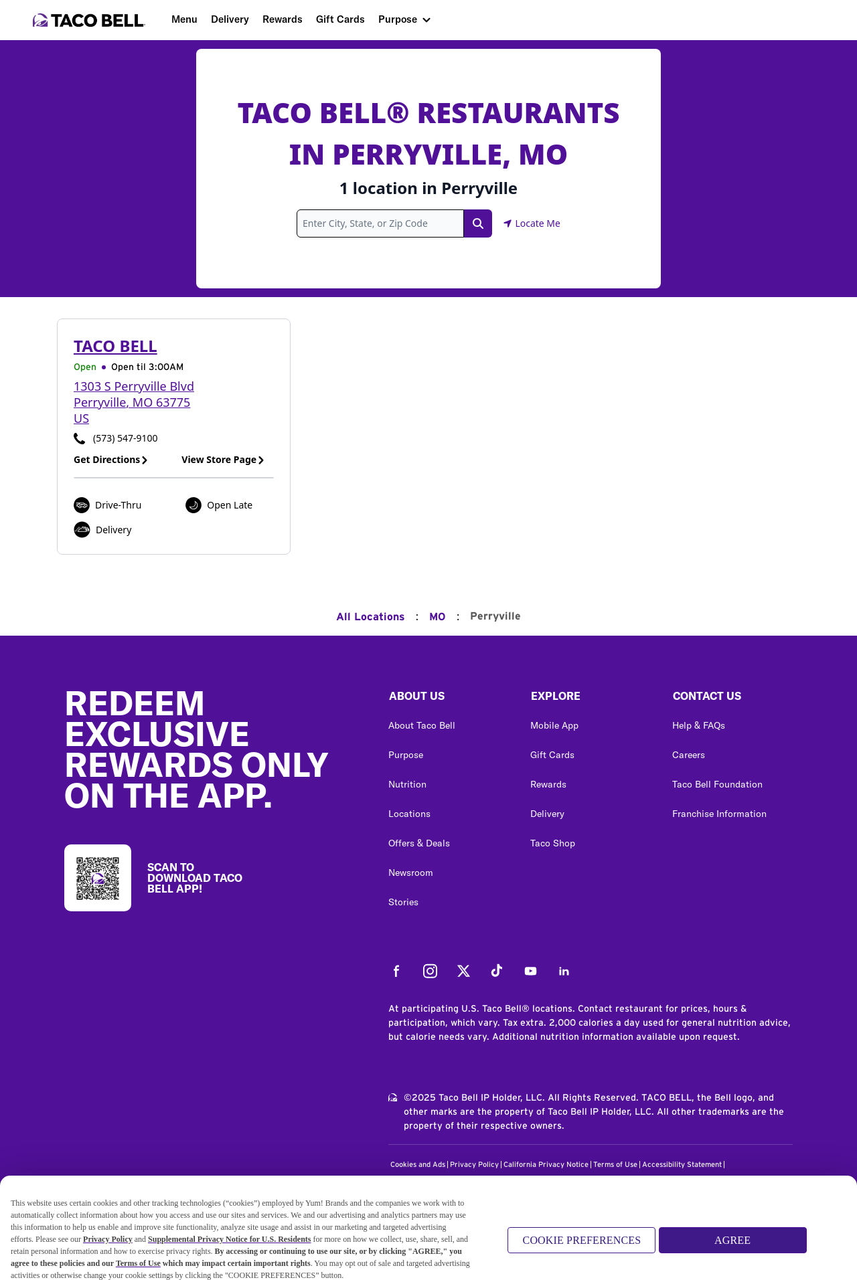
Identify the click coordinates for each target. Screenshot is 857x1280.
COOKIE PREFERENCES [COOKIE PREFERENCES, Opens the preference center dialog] (582, 1245)
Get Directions (111, 459)
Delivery (230, 19)
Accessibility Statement (682, 1164)
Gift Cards (340, 19)
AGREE (732, 1245)
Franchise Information (719, 814)
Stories (403, 902)
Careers (688, 755)
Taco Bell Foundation (717, 784)
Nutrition (407, 784)
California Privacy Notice (546, 1164)
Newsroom (410, 872)
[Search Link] (478, 223)
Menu (184, 19)
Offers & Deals (419, 843)
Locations (409, 814)
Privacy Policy (474, 1164)
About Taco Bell (421, 725)
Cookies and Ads (417, 1164)
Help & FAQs (698, 725)
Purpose (397, 19)
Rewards (282, 19)
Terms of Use (615, 1164)
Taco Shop (552, 843)
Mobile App (554, 725)
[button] (448, 699)
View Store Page (223, 459)
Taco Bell (115, 346)
